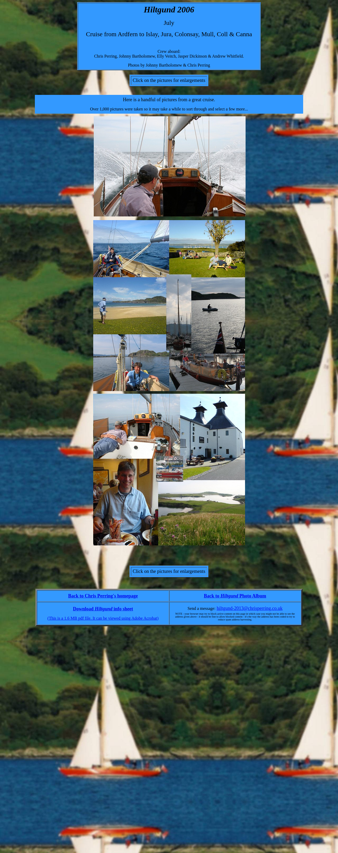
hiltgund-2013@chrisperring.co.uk (250, 608)
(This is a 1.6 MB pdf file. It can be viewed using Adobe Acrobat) (103, 618)
